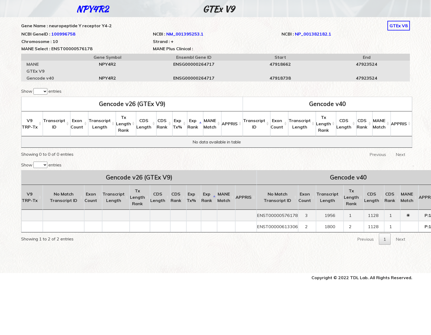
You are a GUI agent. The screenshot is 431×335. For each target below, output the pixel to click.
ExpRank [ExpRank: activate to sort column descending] (192, 124)
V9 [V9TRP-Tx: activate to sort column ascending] (30, 124)
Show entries (41, 91)
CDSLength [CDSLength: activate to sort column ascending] (143, 124)
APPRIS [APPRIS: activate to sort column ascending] (230, 123)
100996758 (63, 34)
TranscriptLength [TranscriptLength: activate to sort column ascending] (99, 124)
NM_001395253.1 (184, 34)
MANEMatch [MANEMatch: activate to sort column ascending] (209, 124)
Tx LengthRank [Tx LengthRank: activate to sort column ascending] (123, 124)
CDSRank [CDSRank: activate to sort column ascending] (162, 124)
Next (400, 154)
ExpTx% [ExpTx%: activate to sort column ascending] (177, 124)
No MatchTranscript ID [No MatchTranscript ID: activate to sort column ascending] (63, 197)
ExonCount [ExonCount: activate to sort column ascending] (77, 124)
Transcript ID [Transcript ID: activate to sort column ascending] (54, 124)
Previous (378, 154)
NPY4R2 (92, 9)
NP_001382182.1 (313, 34)
